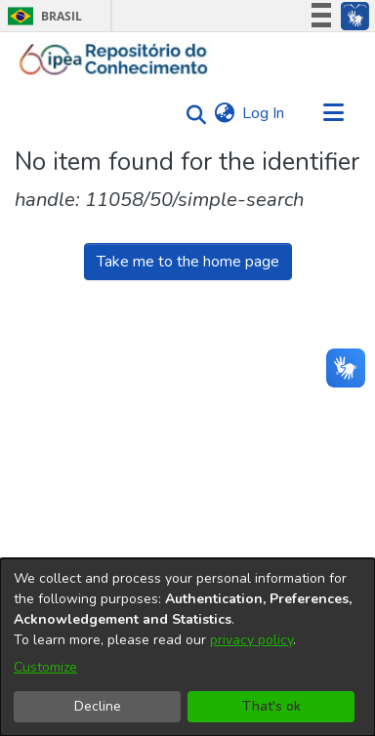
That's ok (271, 706)
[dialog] (187, 647)
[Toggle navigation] (333, 113)
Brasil (41, 16)
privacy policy (251, 640)
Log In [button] (264, 113)
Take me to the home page (188, 261)
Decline (97, 706)
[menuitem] (224, 113)
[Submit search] (191, 114)
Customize (45, 667)
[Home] (114, 59)
